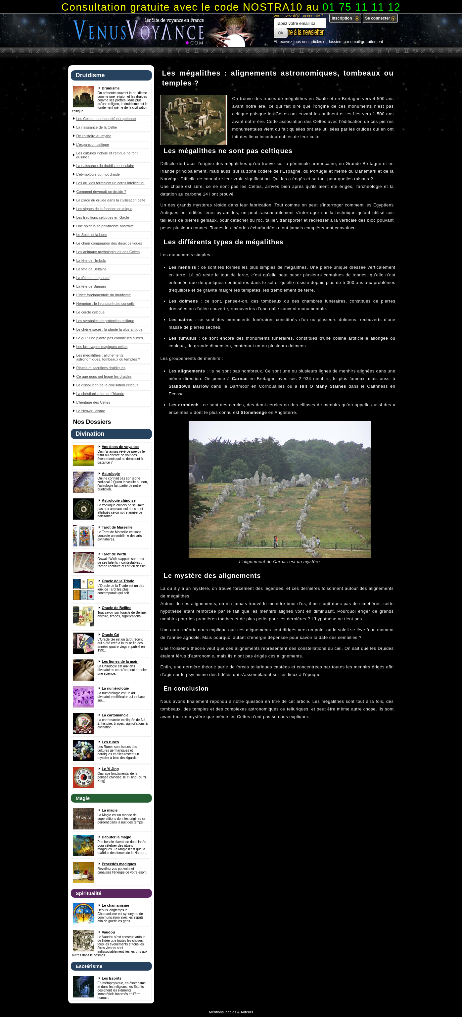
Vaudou (108, 932)
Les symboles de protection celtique (105, 321)
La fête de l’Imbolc (91, 260)
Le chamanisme (115, 905)
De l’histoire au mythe (94, 136)
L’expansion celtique (92, 144)
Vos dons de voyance (120, 447)
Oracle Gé (110, 635)
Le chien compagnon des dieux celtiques (109, 243)
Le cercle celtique (90, 312)
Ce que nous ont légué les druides (104, 376)
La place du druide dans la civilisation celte (111, 200)
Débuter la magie (116, 837)
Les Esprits (111, 978)
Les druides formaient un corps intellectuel (110, 183)
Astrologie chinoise (119, 500)
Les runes (110, 742)
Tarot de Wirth (114, 554)
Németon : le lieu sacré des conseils (105, 304)
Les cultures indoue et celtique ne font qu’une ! (107, 155)
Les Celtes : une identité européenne (106, 119)
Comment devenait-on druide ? (101, 192)
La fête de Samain (91, 286)
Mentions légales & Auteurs (231, 1012)
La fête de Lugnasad (93, 278)
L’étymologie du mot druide (98, 174)
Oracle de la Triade (118, 581)
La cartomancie (115, 715)
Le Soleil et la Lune (92, 235)
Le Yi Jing (110, 769)
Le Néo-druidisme (90, 411)
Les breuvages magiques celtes (102, 347)
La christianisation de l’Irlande (100, 394)
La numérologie (115, 688)
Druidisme (111, 88)
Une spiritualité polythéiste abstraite (105, 226)
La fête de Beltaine (91, 269)
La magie (110, 810)
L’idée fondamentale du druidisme (103, 295)
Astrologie (111, 474)
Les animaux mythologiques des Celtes (108, 252)
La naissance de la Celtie (96, 127)
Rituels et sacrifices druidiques (101, 368)
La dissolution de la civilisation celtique (107, 385)
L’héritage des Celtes (93, 402)
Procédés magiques (119, 864)
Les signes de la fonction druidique (104, 209)
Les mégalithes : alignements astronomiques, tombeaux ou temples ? (108, 357)
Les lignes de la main (120, 661)
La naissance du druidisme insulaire (105, 166)
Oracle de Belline (116, 608)
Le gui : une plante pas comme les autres (109, 338)
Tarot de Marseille (117, 527)
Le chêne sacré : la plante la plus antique (109, 329)
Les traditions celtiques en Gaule (102, 217)
